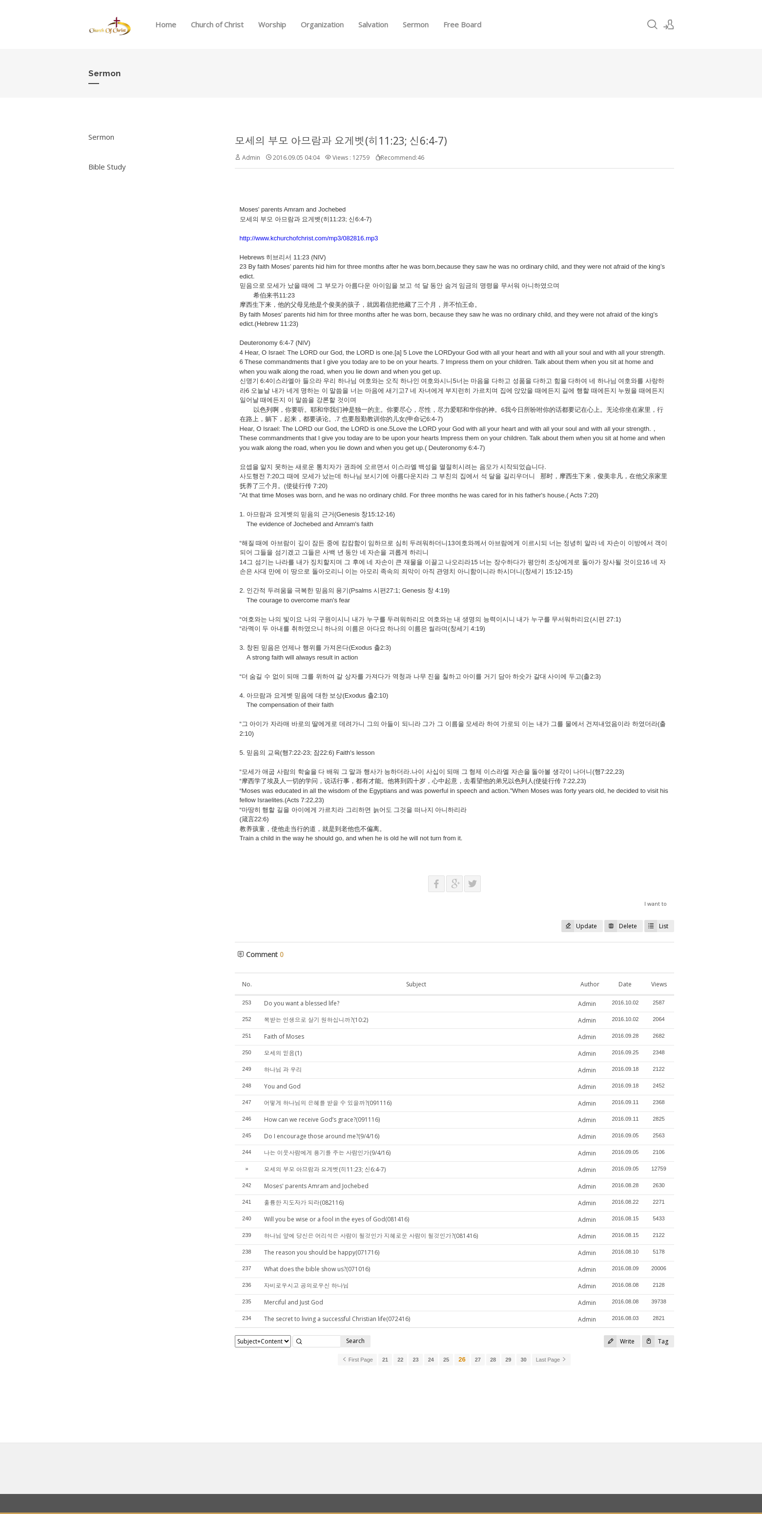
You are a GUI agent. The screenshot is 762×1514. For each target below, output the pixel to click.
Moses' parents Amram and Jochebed (316, 1186)
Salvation (373, 24)
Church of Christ (217, 24)
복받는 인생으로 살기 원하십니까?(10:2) (316, 1020)
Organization (322, 24)
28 (493, 1360)
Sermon (416, 24)
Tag (655, 1341)
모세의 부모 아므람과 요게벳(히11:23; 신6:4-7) (341, 141)
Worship (272, 24)
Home (165, 24)
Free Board (462, 24)
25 (446, 1360)
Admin (587, 1004)
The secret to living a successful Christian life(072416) (337, 1319)
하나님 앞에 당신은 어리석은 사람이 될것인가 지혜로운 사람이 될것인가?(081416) (371, 1236)
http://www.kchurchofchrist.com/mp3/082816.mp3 (309, 238)
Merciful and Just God (293, 1302)
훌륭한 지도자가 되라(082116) (304, 1202)
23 (415, 1360)
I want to (655, 903)
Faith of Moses (284, 1036)
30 (523, 1360)
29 (508, 1360)
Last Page (551, 1360)
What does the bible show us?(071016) (317, 1269)
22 (400, 1360)
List (656, 926)
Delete (620, 926)
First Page (357, 1360)
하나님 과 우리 (283, 1070)
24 (431, 1360)
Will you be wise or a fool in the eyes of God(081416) (336, 1219)
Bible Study (107, 166)
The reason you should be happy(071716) (321, 1252)
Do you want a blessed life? (301, 1003)
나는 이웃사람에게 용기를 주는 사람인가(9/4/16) (327, 1153)
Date (625, 984)
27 (478, 1360)
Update (579, 926)
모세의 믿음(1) (283, 1053)
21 (385, 1360)
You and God (282, 1086)
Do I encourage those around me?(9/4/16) (321, 1136)
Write (619, 1341)
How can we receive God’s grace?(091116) (322, 1119)
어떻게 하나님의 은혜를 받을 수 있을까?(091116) (327, 1103)
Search (355, 1341)
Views (659, 984)
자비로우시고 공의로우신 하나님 (306, 1285)
